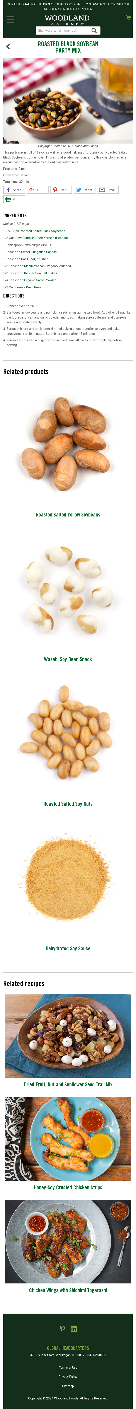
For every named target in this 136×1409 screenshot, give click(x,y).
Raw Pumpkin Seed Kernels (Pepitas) (41, 238)
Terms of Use (68, 1367)
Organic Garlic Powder (40, 280)
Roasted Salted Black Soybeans (42, 231)
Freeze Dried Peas (28, 287)
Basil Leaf (28, 259)
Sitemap (68, 1386)
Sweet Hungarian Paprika (39, 252)
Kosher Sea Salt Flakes (40, 273)
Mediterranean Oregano (41, 266)
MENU (9, 18)
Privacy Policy (68, 1376)
